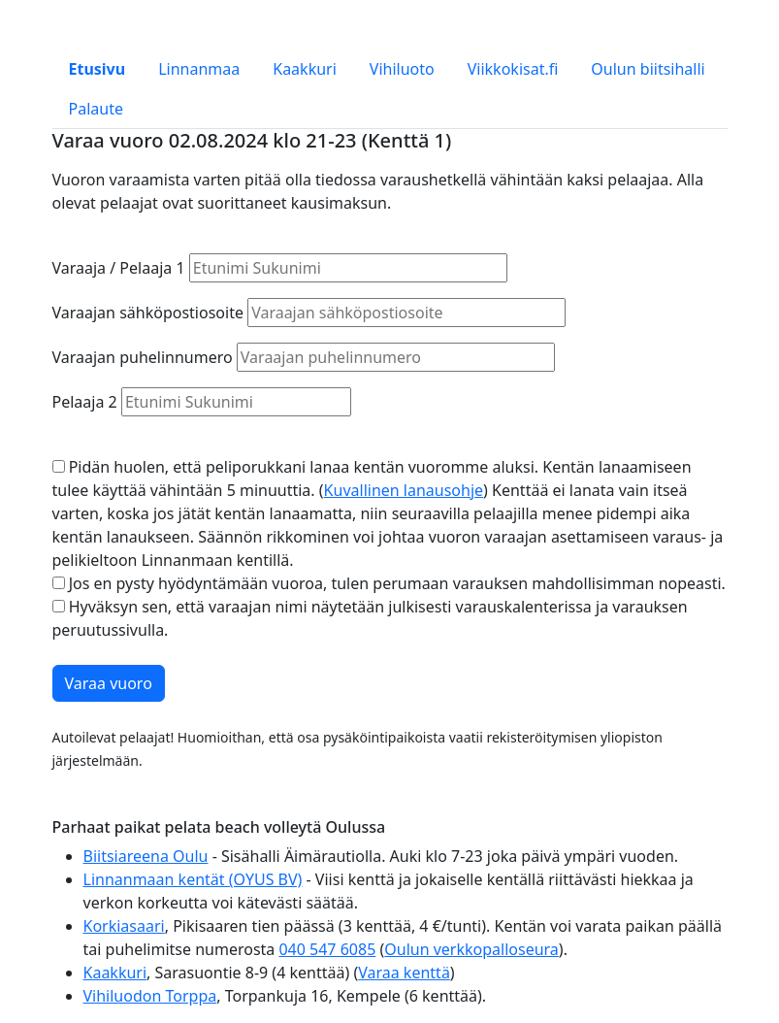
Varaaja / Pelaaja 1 (118, 268)
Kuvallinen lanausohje (403, 490)
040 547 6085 (326, 949)
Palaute (96, 108)
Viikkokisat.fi (513, 69)
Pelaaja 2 (84, 401)
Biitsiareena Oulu (146, 856)
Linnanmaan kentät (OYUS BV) (193, 879)
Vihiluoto (402, 69)
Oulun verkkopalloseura (471, 949)
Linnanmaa (199, 69)
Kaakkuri (305, 69)
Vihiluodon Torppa (150, 995)
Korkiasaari (124, 926)
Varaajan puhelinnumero (142, 357)
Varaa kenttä (404, 972)
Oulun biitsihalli (647, 69)
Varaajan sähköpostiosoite (147, 312)
